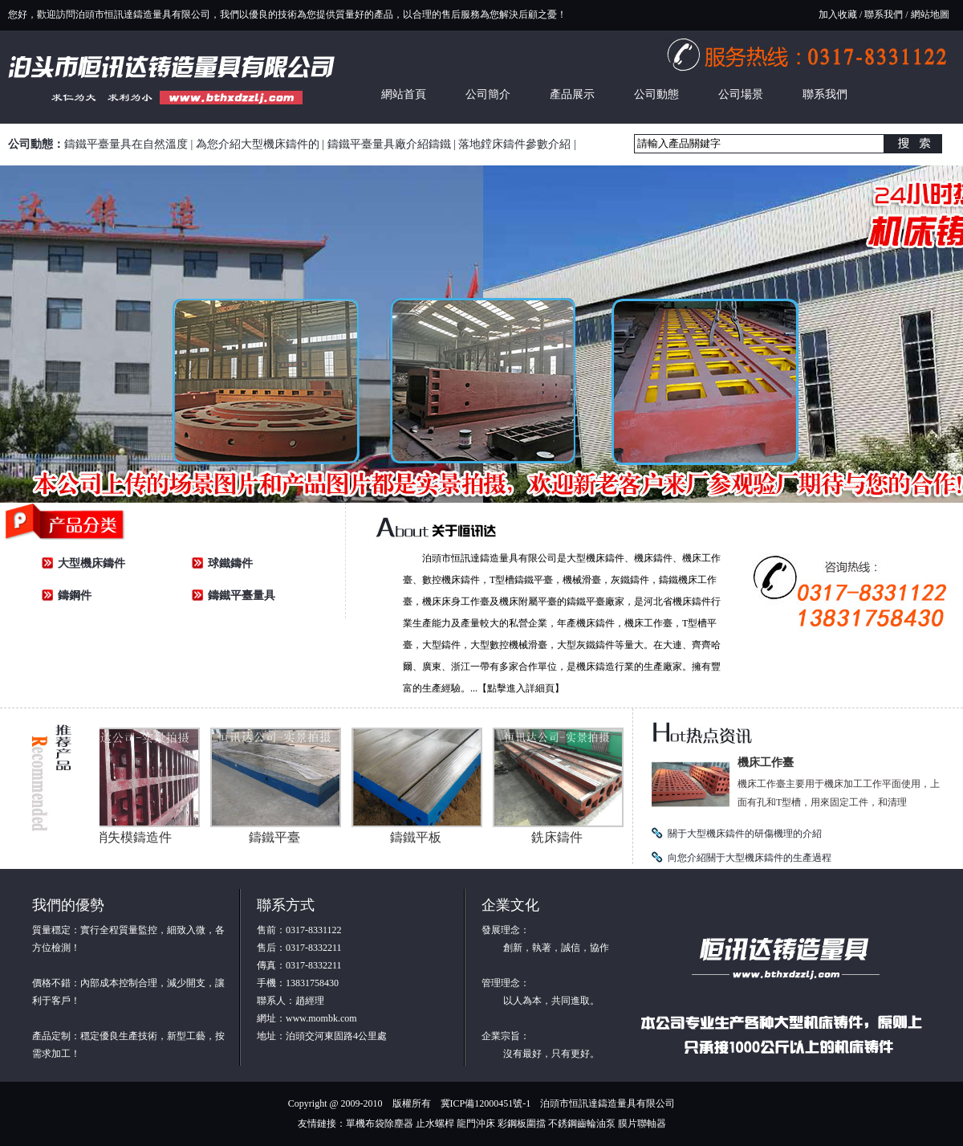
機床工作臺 (765, 763)
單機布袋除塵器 (379, 1123)
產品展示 (572, 94)
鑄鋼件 (74, 595)
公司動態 (656, 94)
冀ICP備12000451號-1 (486, 1103)
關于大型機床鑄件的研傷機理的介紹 (745, 833)
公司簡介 (487, 94)
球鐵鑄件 (230, 563)
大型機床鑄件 (91, 563)
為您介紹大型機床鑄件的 (257, 144)
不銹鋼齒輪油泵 (582, 1123)
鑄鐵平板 (420, 837)
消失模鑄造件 (138, 837)
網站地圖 (930, 14)
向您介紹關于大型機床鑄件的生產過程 (749, 857)
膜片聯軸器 (642, 1123)
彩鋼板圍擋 (522, 1123)
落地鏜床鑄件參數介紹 (514, 144)
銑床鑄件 (561, 837)
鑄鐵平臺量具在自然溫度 (126, 144)
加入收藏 (838, 14)
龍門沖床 (476, 1123)
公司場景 (740, 94)
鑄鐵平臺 (279, 837)
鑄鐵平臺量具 (241, 595)
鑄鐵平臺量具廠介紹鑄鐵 (389, 144)
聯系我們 (883, 14)
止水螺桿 (435, 1123)
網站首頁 (403, 94)
